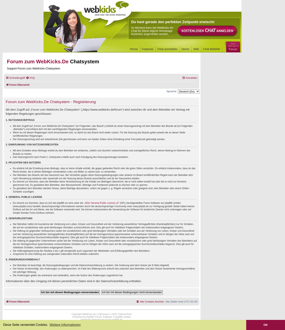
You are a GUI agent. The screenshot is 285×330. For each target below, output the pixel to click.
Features (147, 49)
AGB (113, 314)
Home (134, 49)
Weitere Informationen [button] (65, 324)
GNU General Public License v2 (101, 203)
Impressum (103, 314)
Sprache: (171, 91)
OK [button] (265, 324)
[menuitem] (30, 78)
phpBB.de (117, 319)
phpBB (89, 317)
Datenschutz (125, 314)
